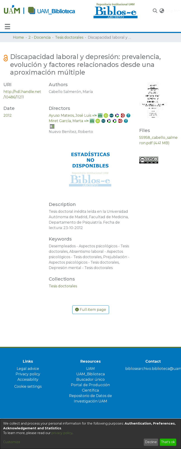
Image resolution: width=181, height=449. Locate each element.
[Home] (46, 11)
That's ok (168, 442)
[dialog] (90, 434)
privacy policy (61, 433)
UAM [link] (90, 368)
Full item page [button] (90, 309)
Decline (151, 442)
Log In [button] (172, 11)
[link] (63, 286)
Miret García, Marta (66, 121)
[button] (155, 11)
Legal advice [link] (28, 368)
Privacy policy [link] (28, 374)
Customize (11, 442)
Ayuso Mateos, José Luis (70, 115)
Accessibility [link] (27, 379)
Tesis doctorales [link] (69, 37)
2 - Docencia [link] (39, 37)
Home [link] (18, 37)
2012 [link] (7, 115)
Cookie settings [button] (28, 386)
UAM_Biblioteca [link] (90, 374)
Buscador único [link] (90, 379)
